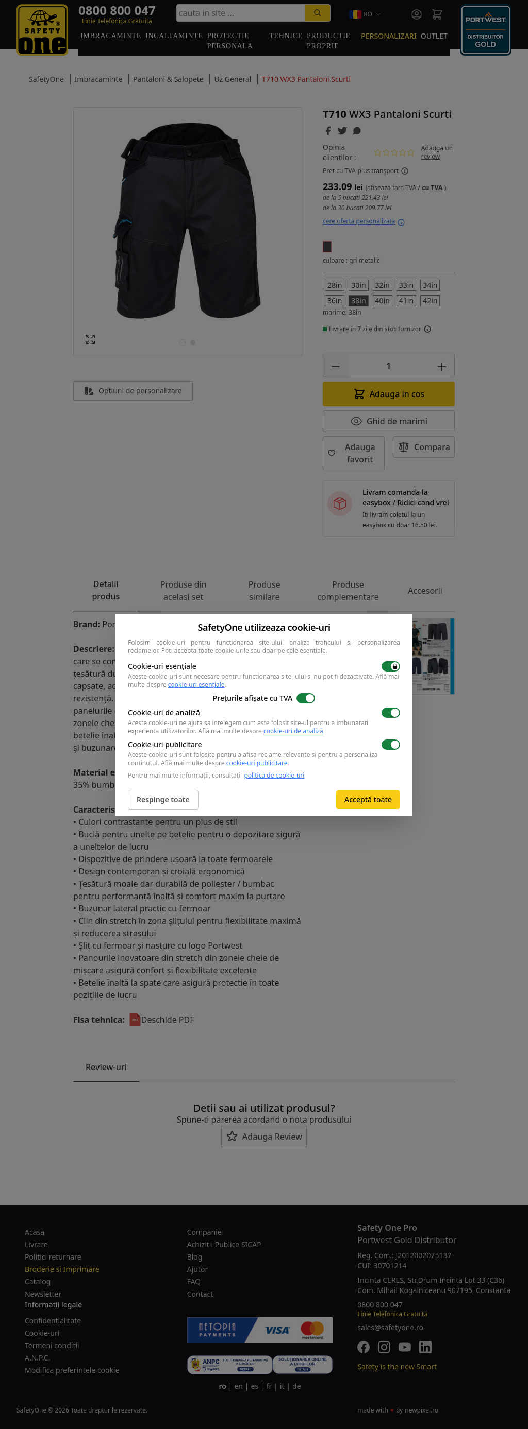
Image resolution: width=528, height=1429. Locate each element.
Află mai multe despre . (261, 731)
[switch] (391, 666)
